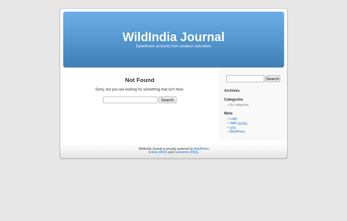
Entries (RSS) (157, 152)
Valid (239, 123)
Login (233, 118)
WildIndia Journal (173, 37)
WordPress (237, 131)
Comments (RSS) (186, 152)
